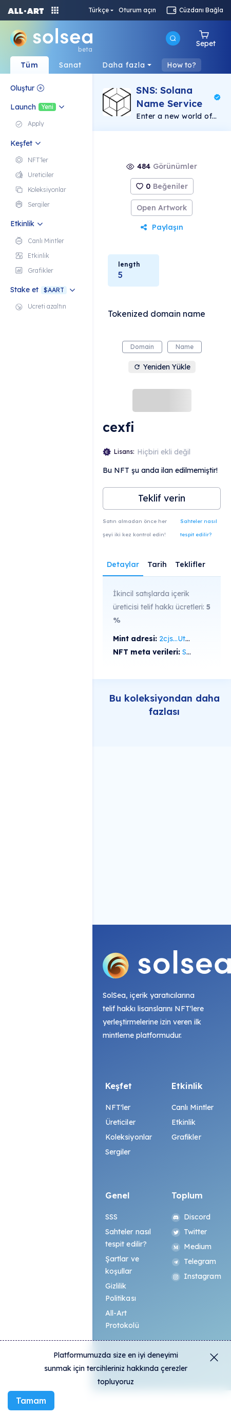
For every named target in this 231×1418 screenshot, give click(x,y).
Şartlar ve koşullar (122, 1265)
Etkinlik (183, 1122)
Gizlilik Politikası (120, 1292)
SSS (111, 1216)
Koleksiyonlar (128, 1137)
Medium (191, 1246)
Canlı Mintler (192, 1107)
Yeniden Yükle (161, 367)
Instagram (195, 1276)
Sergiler (118, 1152)
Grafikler (186, 1137)
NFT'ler (118, 1107)
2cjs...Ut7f (175, 638)
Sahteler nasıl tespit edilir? (198, 528)
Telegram (194, 1261)
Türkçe (98, 10)
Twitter (189, 1232)
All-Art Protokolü (122, 1319)
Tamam (31, 1400)
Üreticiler (120, 1122)
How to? (181, 65)
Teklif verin (161, 498)
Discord (191, 1217)
